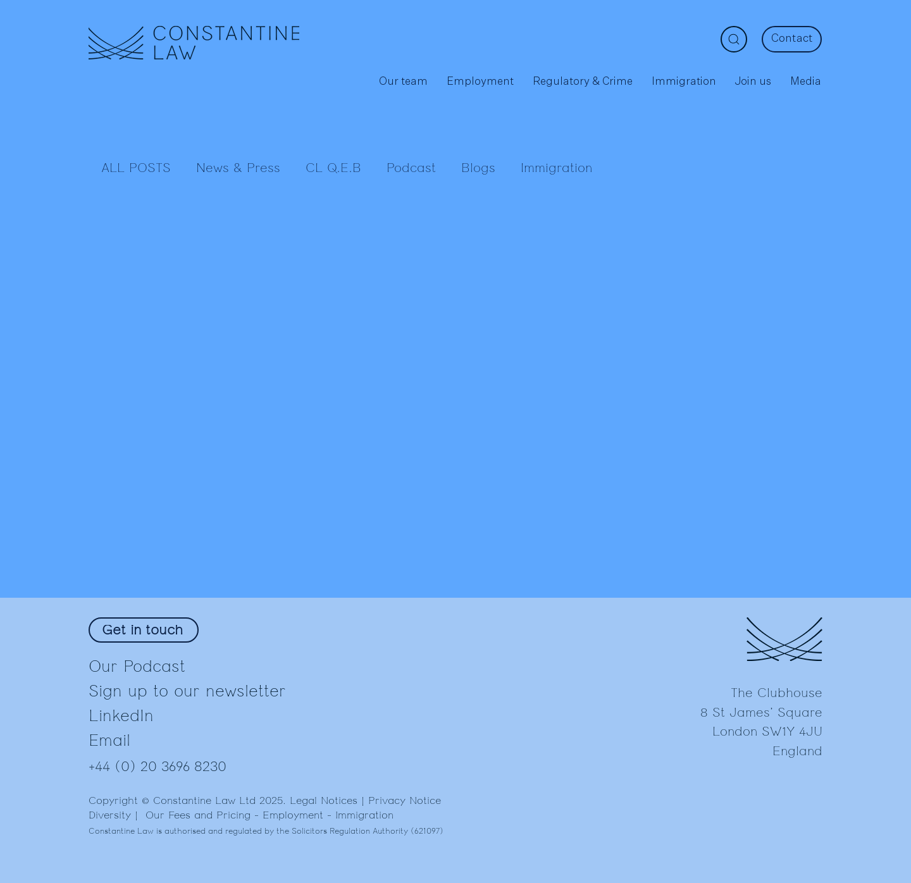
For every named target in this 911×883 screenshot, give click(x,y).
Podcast (411, 168)
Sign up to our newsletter (187, 691)
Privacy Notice (404, 800)
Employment (293, 815)
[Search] (734, 39)
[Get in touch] (144, 630)
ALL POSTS (136, 168)
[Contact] (792, 39)
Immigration (556, 168)
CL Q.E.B (333, 168)
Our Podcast (137, 666)
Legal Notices (323, 800)
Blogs (478, 168)
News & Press (238, 168)
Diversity (110, 815)
